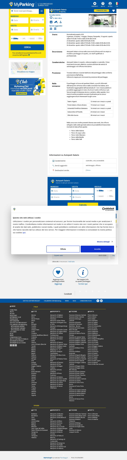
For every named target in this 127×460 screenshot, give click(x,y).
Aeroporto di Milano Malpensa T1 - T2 (56, 349)
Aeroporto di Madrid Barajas (58, 428)
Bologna (33, 324)
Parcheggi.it (64, 458)
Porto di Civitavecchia (94, 326)
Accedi (110, 6)
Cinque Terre (35, 330)
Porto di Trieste (92, 359)
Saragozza (34, 432)
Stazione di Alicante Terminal (77, 414)
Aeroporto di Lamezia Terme (58, 344)
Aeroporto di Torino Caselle (58, 379)
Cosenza (34, 333)
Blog (74, 301)
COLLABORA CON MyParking (52, 301)
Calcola (83, 205)
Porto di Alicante (93, 414)
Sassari (33, 377)
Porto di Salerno (93, 348)
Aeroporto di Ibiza (55, 425)
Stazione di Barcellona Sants (77, 416)
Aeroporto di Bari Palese (57, 320)
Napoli (33, 353)
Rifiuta (63, 249)
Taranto (33, 384)
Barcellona (34, 416)
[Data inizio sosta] (62, 191)
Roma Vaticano (35, 371)
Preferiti (95, 4)
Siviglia (33, 434)
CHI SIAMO (13, 332)
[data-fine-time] (38, 30)
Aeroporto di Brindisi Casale (58, 330)
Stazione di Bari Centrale (76, 317)
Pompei (33, 362)
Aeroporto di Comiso (56, 337)
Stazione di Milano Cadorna (77, 339)
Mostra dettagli (103, 242)
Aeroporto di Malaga (56, 430)
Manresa (34, 426)
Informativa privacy (17, 341)
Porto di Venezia (93, 362)
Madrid (33, 423)
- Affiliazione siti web (17, 330)
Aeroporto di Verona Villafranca (56, 387)
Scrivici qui (82, 283)
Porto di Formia (92, 328)
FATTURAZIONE (14, 321)
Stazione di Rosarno (75, 377)
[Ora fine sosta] (84, 197)
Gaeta (33, 341)
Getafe (33, 419)
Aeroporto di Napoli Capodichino (56, 352)
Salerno (33, 375)
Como (33, 331)
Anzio (33, 317)
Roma (88, 170)
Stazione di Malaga (75, 423)
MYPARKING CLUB (15, 317)
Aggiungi (58, 283)
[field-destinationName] (25, 11)
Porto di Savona (92, 350)
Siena (33, 381)
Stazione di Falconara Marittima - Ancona (75, 325)
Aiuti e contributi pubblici (19, 339)
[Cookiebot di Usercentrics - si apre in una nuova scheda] (104, 209)
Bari (32, 322)
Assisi (33, 320)
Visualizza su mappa (25, 71)
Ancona (33, 315)
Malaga (33, 425)
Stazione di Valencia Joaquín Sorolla (75, 431)
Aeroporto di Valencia (56, 448)
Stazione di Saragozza (76, 425)
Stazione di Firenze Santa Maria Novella (76, 329)
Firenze (33, 339)
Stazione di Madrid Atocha (77, 417)
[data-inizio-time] (38, 20)
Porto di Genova (93, 330)
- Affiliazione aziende (17, 326)
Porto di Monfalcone (94, 335)
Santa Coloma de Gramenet (39, 430)
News (67, 301)
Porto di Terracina (93, 355)
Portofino (34, 364)
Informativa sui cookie (18, 343)
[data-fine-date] (20, 30)
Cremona (34, 337)
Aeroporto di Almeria (56, 416)
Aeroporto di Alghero (56, 315)
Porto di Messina (93, 331)
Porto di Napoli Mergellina (96, 339)
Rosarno (33, 373)
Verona (33, 393)
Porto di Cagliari (93, 322)
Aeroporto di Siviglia (56, 445)
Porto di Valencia (93, 419)
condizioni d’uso (86, 301)
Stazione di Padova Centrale (77, 359)
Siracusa (34, 382)
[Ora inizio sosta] (62, 197)
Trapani (33, 388)
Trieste (33, 390)
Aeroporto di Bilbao (56, 421)
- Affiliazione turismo (17, 328)
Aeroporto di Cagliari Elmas (58, 331)
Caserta (33, 326)
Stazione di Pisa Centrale (76, 360)
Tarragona (34, 436)
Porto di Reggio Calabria (95, 346)
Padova (33, 355)
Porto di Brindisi (93, 320)
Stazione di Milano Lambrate (77, 342)
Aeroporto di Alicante (56, 414)
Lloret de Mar (35, 421)
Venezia (33, 391)
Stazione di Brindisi (75, 322)
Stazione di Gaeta (74, 331)
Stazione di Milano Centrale (77, 341)
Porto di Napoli (92, 337)
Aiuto (103, 4)
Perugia (33, 359)
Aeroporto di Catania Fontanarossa (56, 334)
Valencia (33, 437)
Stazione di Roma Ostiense (77, 371)
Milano (33, 351)
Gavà (32, 417)
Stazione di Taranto (75, 381)
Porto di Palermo (93, 341)
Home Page (13, 310)
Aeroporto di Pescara (56, 362)
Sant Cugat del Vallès (37, 428)
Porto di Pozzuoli (93, 344)
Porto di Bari (91, 319)
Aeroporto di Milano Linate (58, 346)
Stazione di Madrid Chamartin (74, 420)
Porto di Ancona (92, 315)
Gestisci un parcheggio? (31, 301)
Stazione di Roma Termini (76, 373)
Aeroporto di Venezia (56, 384)
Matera (33, 348)
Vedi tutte (71, 262)
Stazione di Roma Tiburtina (77, 375)
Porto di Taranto (93, 353)
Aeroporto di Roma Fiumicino (56, 374)
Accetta (97, 249)
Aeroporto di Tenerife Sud (58, 447)
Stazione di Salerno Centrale (77, 379)
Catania (33, 328)
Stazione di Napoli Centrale (77, 357)
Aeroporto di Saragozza (57, 443)
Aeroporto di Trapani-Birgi (58, 381)
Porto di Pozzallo (93, 342)
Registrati (13, 315)
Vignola (33, 395)
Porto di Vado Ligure (94, 360)
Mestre (33, 350)
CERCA (27, 47)
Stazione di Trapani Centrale (77, 390)
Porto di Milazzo (93, 333)
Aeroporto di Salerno (56, 377)
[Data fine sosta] (84, 191)
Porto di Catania (93, 324)
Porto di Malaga (92, 417)
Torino (33, 386)
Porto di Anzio (92, 317)
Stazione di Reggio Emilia (76, 366)
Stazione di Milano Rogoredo (74, 352)
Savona (33, 379)
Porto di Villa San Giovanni (96, 364)
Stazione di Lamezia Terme (77, 337)
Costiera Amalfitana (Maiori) (39, 335)
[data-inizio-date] (20, 20)
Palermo (33, 357)
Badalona (34, 414)
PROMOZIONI (14, 319)
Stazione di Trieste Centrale (77, 391)
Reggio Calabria (36, 366)
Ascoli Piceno (35, 319)
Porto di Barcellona (93, 416)
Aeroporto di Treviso (56, 382)
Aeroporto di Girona (56, 423)
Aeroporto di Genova (56, 342)
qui (24, 233)
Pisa (32, 360)
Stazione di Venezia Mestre (77, 393)
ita (117, 6)
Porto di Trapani (93, 357)
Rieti (32, 368)
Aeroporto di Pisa (55, 364)
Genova (33, 342)
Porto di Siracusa (93, 351)
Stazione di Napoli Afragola (77, 355)
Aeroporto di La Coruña (57, 426)
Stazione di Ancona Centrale (77, 315)
